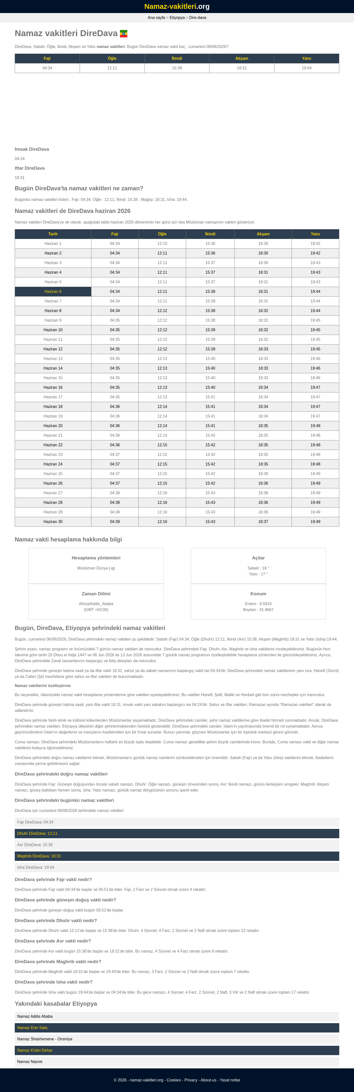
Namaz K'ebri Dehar (35, 1050)
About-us (208, 1080)
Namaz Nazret (29, 1062)
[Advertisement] (162, 107)
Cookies (174, 1080)
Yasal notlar (230, 1080)
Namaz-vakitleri (170, 6)
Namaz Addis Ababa (35, 1016)
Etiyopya (177, 17)
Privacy (190, 1080)
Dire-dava (197, 17)
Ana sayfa (156, 17)
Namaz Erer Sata (32, 1028)
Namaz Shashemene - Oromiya (44, 1039)
